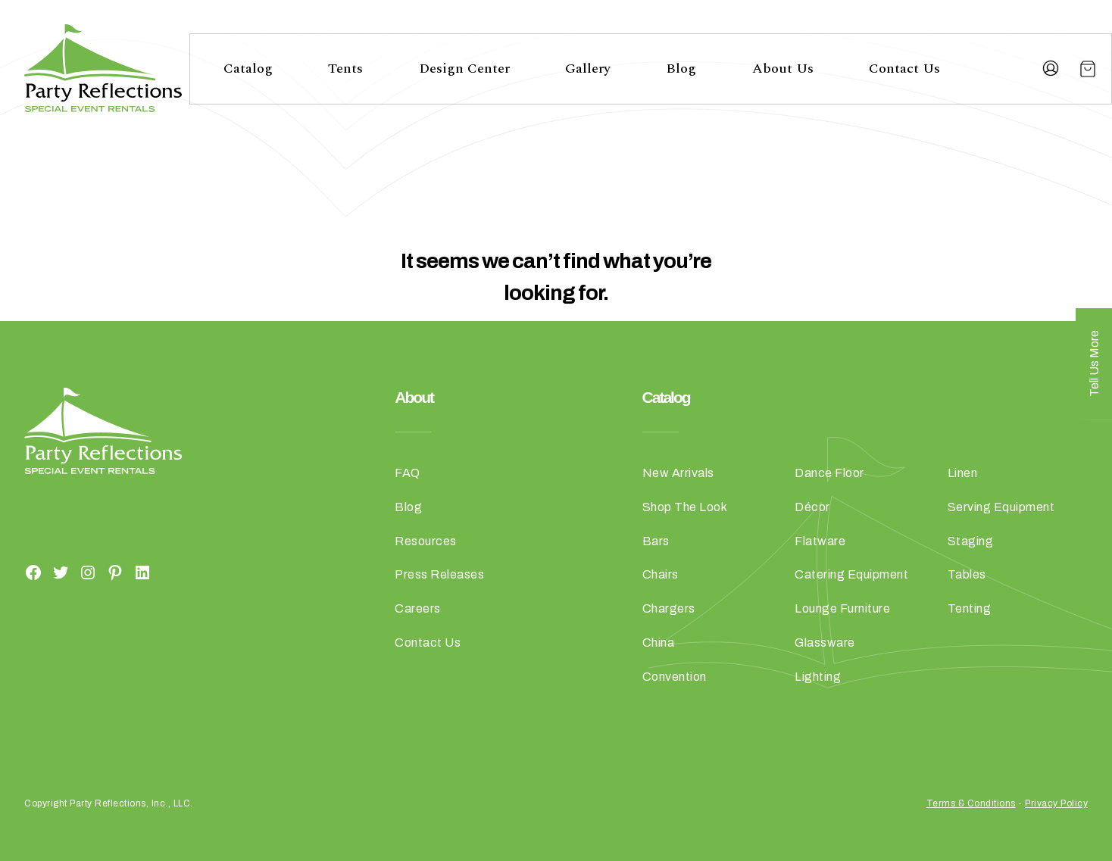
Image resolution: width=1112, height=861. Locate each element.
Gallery (588, 68)
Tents (345, 68)
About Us (783, 68)
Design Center (464, 68)
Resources (426, 541)
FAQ (407, 472)
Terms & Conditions (971, 803)
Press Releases (439, 574)
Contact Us (904, 68)
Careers (418, 608)
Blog (681, 68)
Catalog (248, 68)
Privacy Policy (1056, 803)
